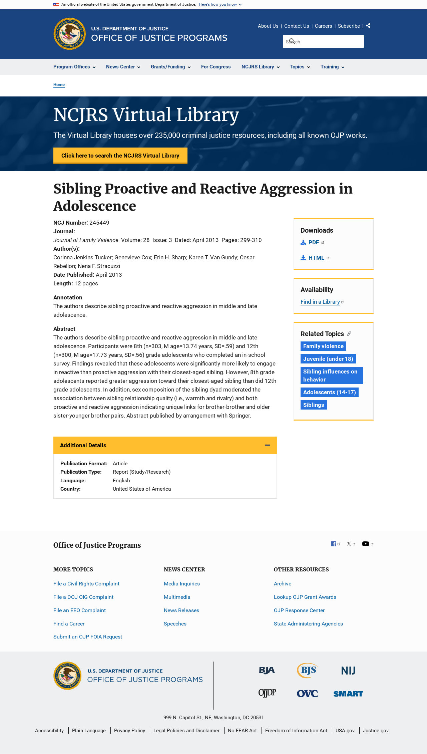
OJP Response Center (299, 610)
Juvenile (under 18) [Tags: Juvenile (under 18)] (328, 358)
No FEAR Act (242, 731)
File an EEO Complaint (79, 610)
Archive (282, 583)
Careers (323, 26)
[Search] (323, 41)
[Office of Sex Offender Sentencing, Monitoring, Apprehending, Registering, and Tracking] (348, 692)
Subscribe (349, 26)
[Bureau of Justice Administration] (267, 667)
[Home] (159, 34)
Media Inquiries (182, 583)
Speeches (175, 623)
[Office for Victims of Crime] (307, 693)
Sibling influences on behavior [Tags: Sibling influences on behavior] (330, 375)
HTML (319, 257)
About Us (268, 26)
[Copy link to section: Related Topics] (347, 333)
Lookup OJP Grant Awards (305, 597)
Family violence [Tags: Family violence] (323, 346)
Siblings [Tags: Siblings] (313, 405)
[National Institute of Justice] (348, 668)
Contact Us (296, 26)
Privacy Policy (129, 731)
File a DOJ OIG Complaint (83, 597)
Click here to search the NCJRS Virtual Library (120, 155)
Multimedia (177, 597)
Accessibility (49, 731)
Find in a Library (323, 301)
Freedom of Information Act (296, 731)
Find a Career (68, 623)
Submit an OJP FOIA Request (87, 637)
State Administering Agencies (308, 623)
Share (371, 27)
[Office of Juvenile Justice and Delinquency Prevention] (267, 695)
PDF (317, 242)
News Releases (181, 610)
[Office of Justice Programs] (69, 33)
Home (59, 84)
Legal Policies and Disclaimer (186, 731)
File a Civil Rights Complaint (86, 583)
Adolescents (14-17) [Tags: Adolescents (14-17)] (329, 392)
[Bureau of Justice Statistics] (308, 675)
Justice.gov (376, 731)
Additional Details (83, 445)
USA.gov (345, 731)
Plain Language (89, 731)
